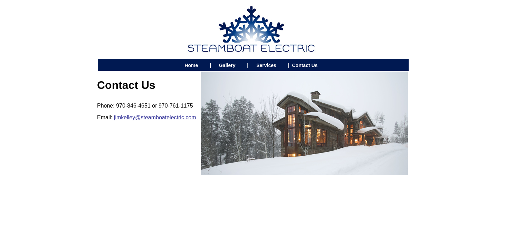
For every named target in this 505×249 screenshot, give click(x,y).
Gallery (227, 65)
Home (191, 65)
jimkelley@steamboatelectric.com (155, 117)
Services (266, 65)
